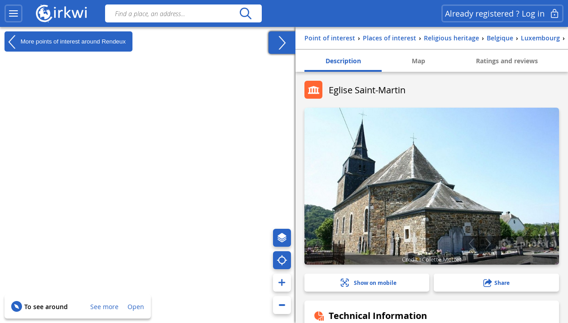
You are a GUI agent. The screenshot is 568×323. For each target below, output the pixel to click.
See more (104, 306)
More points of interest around (65, 42)
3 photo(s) (527, 243)
